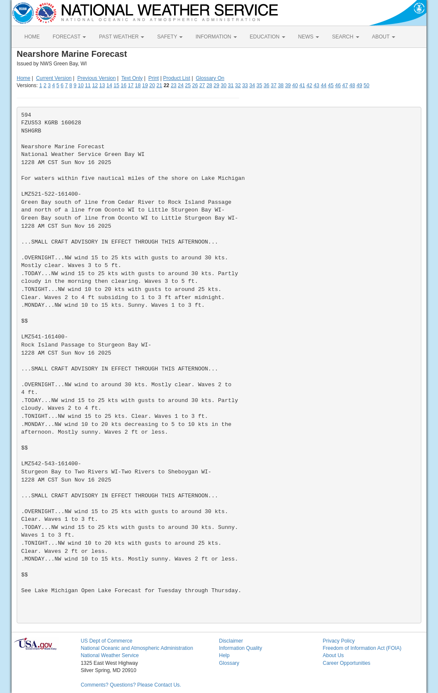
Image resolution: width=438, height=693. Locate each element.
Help (224, 655)
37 (273, 85)
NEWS (308, 37)
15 (116, 85)
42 (309, 85)
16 (123, 85)
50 (366, 85)
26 (195, 85)
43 (316, 85)
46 (337, 85)
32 (237, 85)
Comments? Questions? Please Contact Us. (131, 685)
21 (159, 85)
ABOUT (383, 37)
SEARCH (345, 37)
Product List (176, 78)
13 (102, 85)
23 (173, 85)
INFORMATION (216, 37)
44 (323, 85)
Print (153, 78)
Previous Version (96, 78)
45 (331, 85)
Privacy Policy (339, 641)
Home (23, 78)
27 (202, 85)
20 (152, 85)
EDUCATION (267, 37)
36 (266, 85)
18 (138, 85)
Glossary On (210, 78)
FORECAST (69, 37)
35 (259, 85)
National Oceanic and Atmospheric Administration (137, 648)
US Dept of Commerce (107, 641)
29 (216, 85)
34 (252, 85)
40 (295, 85)
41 (302, 85)
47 (345, 85)
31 (231, 85)
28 (209, 85)
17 (130, 85)
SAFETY (170, 37)
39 (287, 85)
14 (109, 85)
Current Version (53, 78)
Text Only (132, 78)
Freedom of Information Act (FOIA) (362, 648)
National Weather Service (110, 655)
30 (223, 85)
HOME (32, 37)
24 (180, 85)
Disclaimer (231, 641)
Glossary (229, 663)
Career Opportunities (346, 663)
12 (95, 85)
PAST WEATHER (121, 37)
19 (145, 85)
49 (359, 85)
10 (80, 85)
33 (245, 85)
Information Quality (240, 648)
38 (281, 85)
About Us (333, 655)
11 (88, 85)
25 (188, 85)
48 (352, 85)
